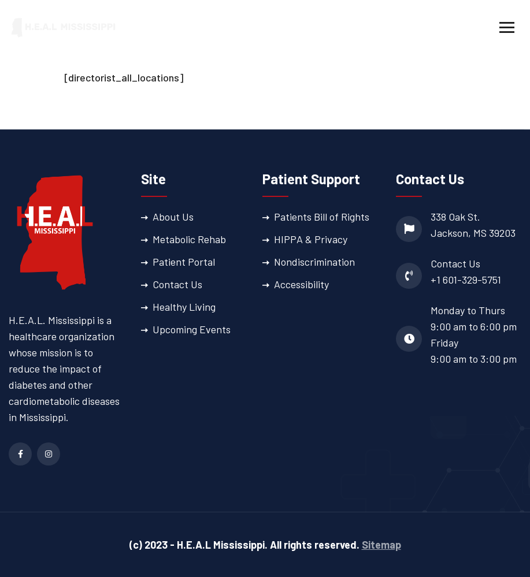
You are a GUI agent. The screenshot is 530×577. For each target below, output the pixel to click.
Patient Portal (184, 261)
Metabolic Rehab (189, 239)
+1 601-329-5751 (466, 279)
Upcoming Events (192, 329)
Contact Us (177, 284)
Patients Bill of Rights (321, 216)
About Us (173, 216)
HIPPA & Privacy (310, 239)
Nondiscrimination (314, 261)
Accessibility (301, 284)
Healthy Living (184, 306)
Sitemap (381, 544)
